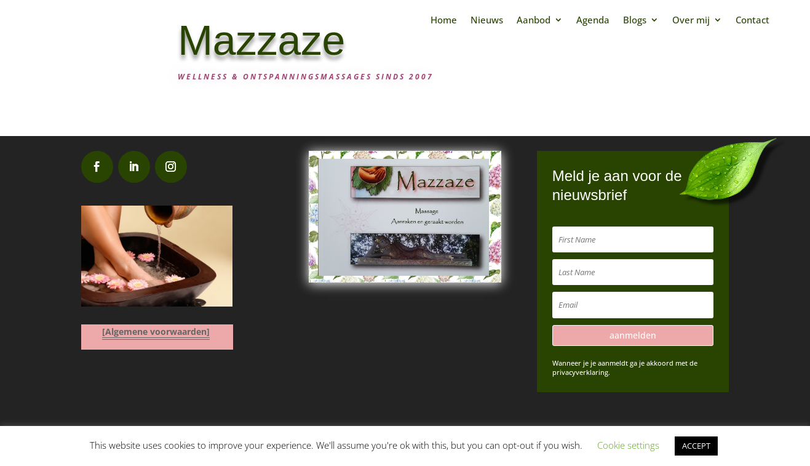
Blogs (634, 20)
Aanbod (533, 20)
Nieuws (487, 20)
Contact (752, 20)
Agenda (592, 20)
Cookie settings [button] (628, 445)
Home (444, 20)
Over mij (691, 20)
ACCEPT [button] (696, 445)
